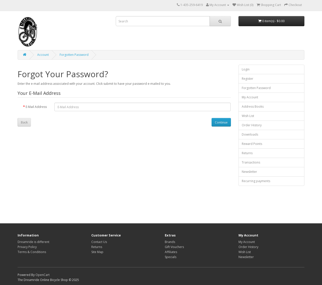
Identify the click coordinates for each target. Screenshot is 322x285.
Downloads (250, 134)
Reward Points (252, 144)
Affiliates (171, 252)
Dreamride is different (33, 242)
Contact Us (99, 242)
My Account (250, 97)
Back (24, 122)
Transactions (251, 162)
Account (43, 55)
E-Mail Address (36, 107)
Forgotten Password (74, 55)
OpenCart (42, 275)
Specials (170, 257)
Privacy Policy (27, 247)
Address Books (253, 106)
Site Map (97, 252)
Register (247, 78)
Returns (247, 153)
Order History (252, 125)
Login (246, 69)
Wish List (248, 116)
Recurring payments (256, 181)
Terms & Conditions (32, 252)
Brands (170, 242)
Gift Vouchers (174, 247)
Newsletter (249, 172)
